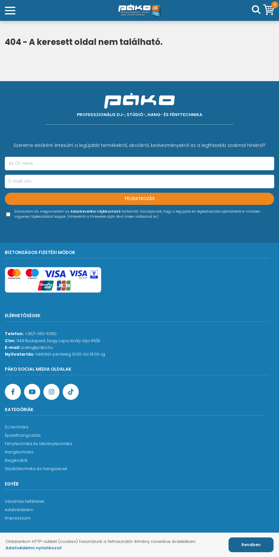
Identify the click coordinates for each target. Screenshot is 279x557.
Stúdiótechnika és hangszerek (36, 468)
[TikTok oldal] (71, 392)
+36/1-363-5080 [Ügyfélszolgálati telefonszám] (41, 333)
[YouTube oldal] (32, 392)
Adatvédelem (19, 509)
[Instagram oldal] (51, 392)
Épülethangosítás (23, 435)
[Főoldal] (139, 11)
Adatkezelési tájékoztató (95, 211)
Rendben (251, 544)
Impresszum (18, 518)
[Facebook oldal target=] (13, 392)
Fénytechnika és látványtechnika (38, 443)
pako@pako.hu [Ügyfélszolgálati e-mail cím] (37, 347)
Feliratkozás (140, 199)
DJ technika (16, 427)
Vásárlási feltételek (24, 501)
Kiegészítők (16, 460)
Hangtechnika (19, 452)
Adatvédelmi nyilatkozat (33, 548)
